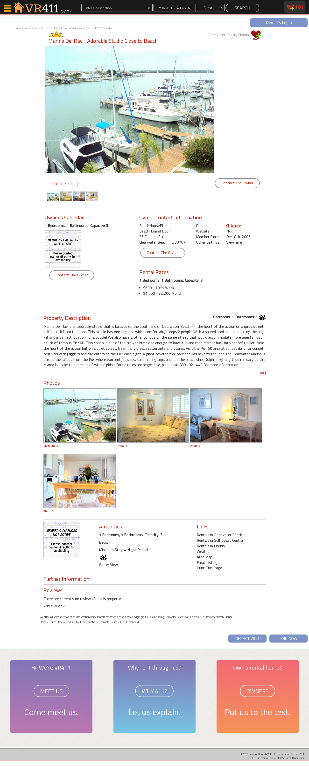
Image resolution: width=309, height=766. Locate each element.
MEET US (51, 691)
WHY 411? (154, 691)
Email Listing (207, 562)
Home (17, 28)
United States (30, 28)
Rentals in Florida (211, 546)
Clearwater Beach (82, 28)
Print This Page (209, 568)
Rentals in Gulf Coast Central (220, 540)
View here (234, 242)
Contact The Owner (237, 183)
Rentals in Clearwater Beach (219, 535)
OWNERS (257, 691)
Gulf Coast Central (61, 28)
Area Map (204, 557)
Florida (44, 28)
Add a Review (54, 606)
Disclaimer (298, 758)
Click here (233, 225)
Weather (204, 551)
